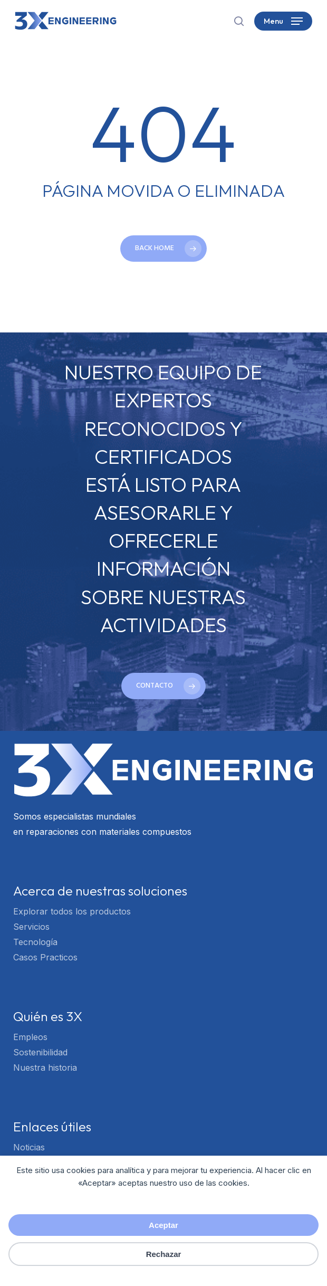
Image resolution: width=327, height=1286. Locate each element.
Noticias (29, 1147)
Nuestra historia (45, 1067)
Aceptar (163, 1225)
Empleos (30, 1037)
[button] (283, 21)
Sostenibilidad (40, 1052)
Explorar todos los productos (72, 911)
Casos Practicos (45, 957)
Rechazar (163, 1254)
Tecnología (35, 942)
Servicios (31, 926)
